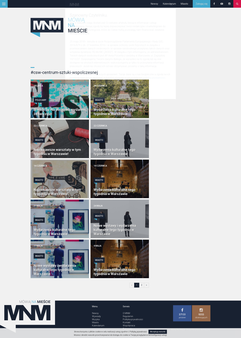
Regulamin (128, 316)
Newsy (154, 3)
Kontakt (126, 322)
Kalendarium (169, 3)
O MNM (126, 313)
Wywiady (96, 316)
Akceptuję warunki (157, 332)
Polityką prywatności (138, 332)
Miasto (184, 3)
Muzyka (96, 319)
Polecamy (40, 100)
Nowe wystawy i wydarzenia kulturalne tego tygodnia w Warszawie (115, 230)
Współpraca (129, 325)
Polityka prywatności (133, 319)
